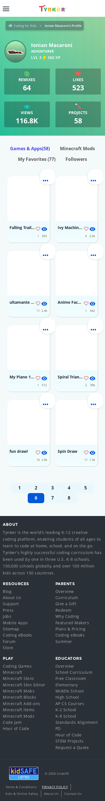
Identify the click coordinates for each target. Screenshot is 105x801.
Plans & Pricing (70, 629)
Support (11, 603)
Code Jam (12, 722)
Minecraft (12, 672)
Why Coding (67, 616)
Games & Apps (30, 148)
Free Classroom (70, 678)
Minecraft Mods (77, 148)
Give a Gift (65, 603)
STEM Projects (69, 741)
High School (67, 697)
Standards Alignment (76, 722)
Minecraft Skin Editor (24, 684)
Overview (64, 591)
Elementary (66, 684)
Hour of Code (16, 728)
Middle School (69, 691)
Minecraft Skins (18, 678)
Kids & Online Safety (22, 793)
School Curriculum (74, 672)
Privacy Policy (55, 787)
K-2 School (65, 709)
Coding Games (17, 666)
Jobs (7, 616)
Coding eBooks (17, 635)
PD (58, 728)
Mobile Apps (15, 622)
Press (8, 610)
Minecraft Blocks (19, 697)
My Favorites (36, 159)
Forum (9, 641)
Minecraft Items (19, 709)
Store (8, 647)
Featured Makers (72, 622)
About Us (12, 597)
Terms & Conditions (21, 787)
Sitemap (11, 629)
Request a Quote (72, 747)
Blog (7, 591)
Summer (63, 641)
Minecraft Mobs (18, 691)
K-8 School (65, 716)
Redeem (63, 610)
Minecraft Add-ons (21, 703)
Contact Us (72, 793)
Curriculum (66, 597)
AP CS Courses (69, 703)
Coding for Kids (25, 25)
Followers (76, 159)
